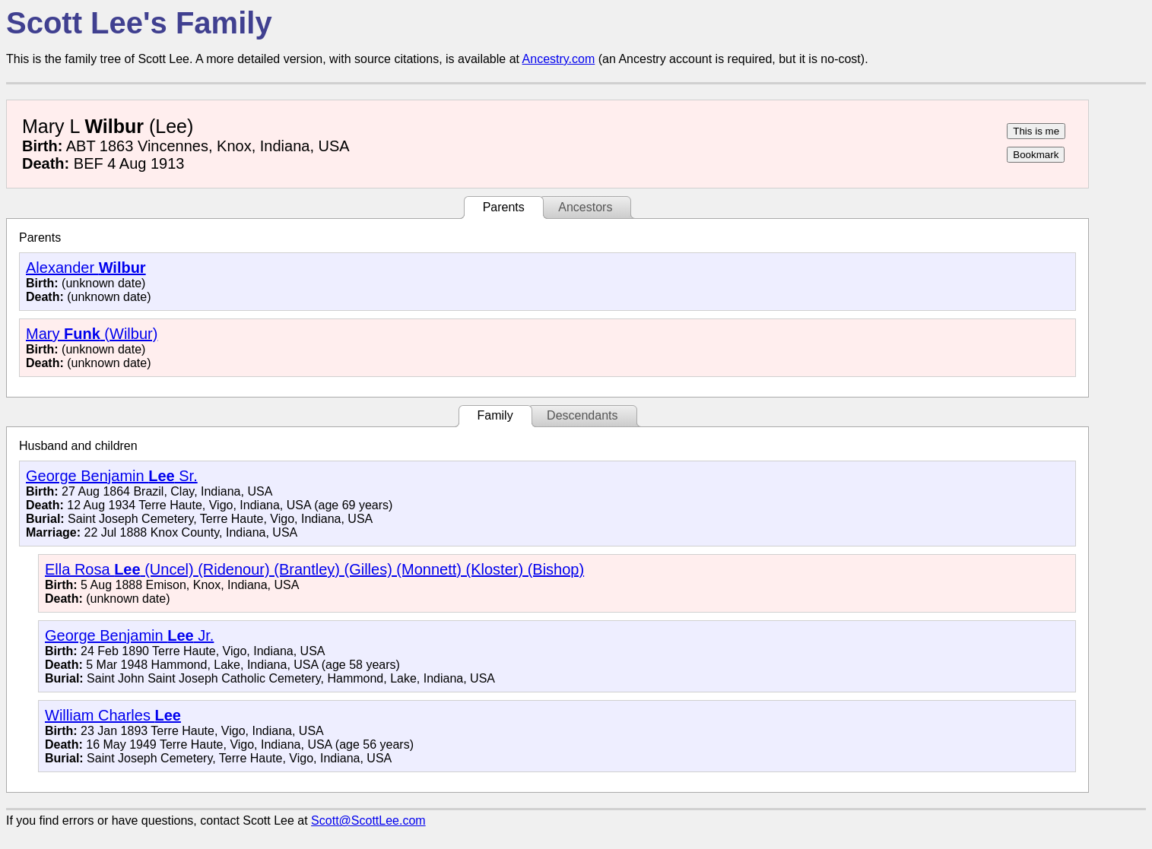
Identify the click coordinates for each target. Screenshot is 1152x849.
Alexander (86, 267)
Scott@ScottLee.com (368, 820)
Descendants (582, 415)
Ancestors (585, 207)
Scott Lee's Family (139, 23)
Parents (504, 207)
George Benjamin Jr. (129, 635)
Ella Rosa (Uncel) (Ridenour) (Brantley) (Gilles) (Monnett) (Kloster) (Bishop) (314, 569)
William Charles (113, 715)
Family (495, 415)
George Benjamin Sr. (112, 475)
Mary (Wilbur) (91, 333)
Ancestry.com (558, 58)
